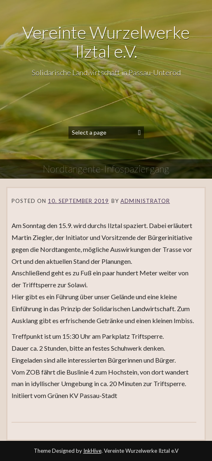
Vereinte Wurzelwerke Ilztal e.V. (106, 41)
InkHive (92, 450)
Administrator (145, 201)
